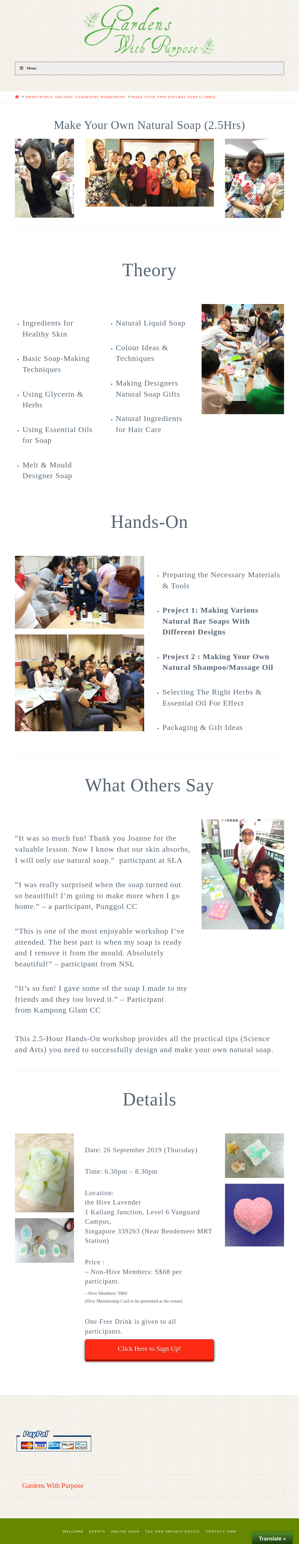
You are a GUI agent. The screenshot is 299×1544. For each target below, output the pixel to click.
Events (97, 1531)
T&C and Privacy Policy (172, 1531)
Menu (27, 68)
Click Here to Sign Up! (149, 1349)
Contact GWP (221, 1531)
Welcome (73, 1531)
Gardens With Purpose (52, 1485)
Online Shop (125, 1531)
